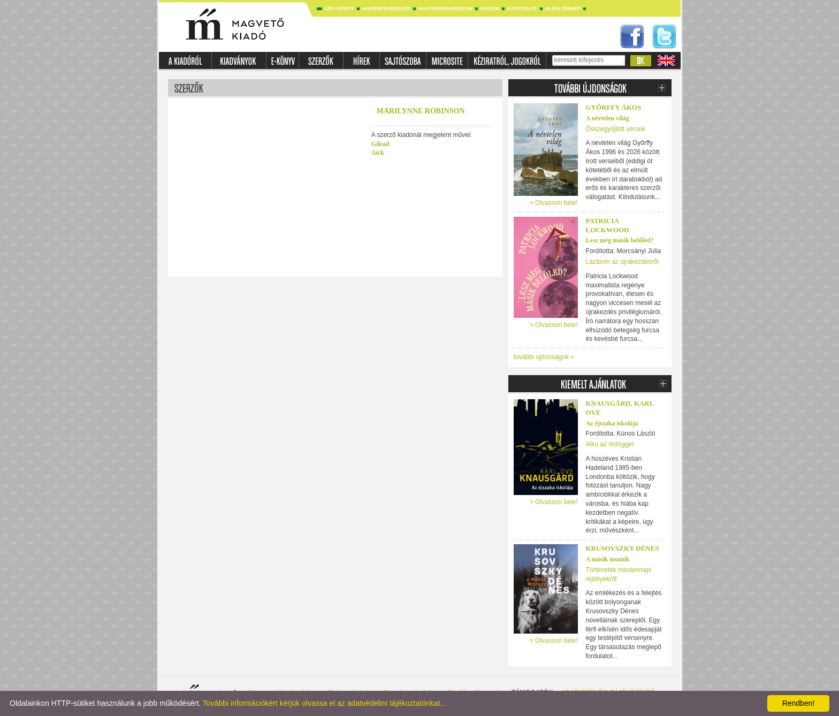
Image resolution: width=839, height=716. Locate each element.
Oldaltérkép (563, 8)
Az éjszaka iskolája (612, 423)
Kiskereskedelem (386, 8)
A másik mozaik (608, 559)
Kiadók (490, 8)
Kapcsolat (522, 8)
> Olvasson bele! (554, 203)
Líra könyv (339, 8)
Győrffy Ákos (614, 107)
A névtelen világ (607, 118)
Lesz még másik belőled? (620, 240)
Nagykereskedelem (445, 8)
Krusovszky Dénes (622, 548)
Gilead (380, 144)
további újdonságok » (544, 357)
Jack (377, 152)
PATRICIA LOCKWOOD (607, 225)
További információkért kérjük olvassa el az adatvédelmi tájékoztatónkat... (324, 703)
